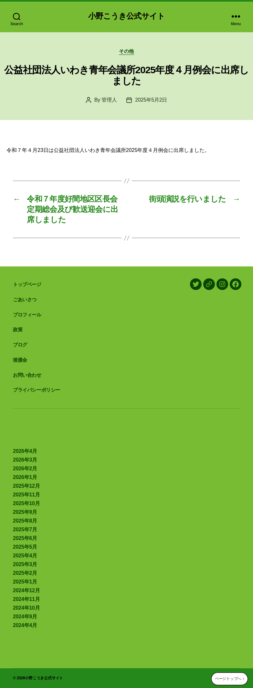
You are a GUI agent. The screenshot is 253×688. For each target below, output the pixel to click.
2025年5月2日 (151, 100)
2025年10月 (26, 503)
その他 (126, 51)
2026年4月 (25, 451)
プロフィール (27, 314)
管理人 (109, 100)
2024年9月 (25, 616)
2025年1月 (25, 581)
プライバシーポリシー (36, 390)
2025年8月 (25, 520)
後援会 (20, 360)
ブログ (20, 344)
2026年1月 (25, 477)
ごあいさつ (25, 299)
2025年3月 (25, 564)
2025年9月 (25, 512)
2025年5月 (25, 547)
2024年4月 (25, 625)
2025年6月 (25, 538)
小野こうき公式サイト (126, 16)
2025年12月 (26, 486)
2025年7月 (25, 529)
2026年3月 (25, 460)
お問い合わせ (27, 375)
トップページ (27, 284)
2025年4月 (25, 555)
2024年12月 (26, 590)
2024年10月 (26, 608)
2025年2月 (25, 573)
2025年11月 (26, 494)
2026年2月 (25, 468)
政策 (17, 329)
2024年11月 (26, 599)
